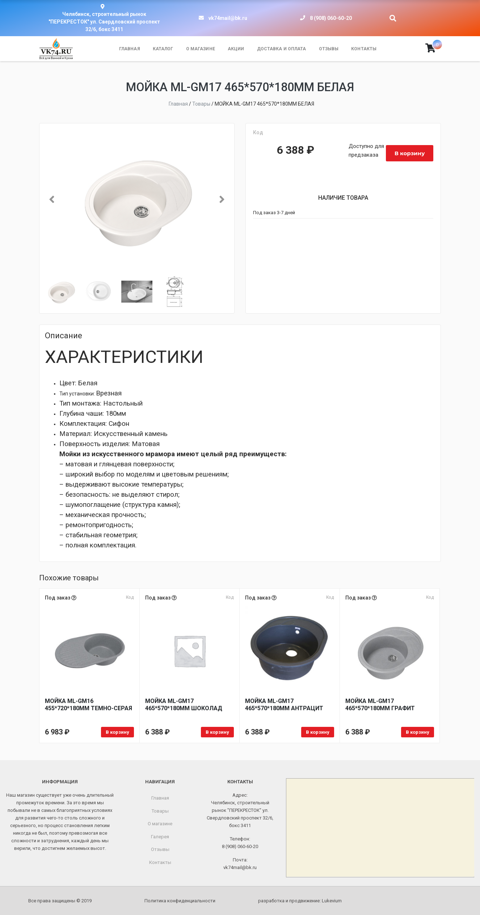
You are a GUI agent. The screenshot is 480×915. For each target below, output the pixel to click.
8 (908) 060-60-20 (331, 18)
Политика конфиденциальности (179, 900)
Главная (129, 48)
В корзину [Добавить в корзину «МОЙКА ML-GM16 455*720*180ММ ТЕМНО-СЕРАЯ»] (117, 732)
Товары (160, 811)
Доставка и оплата (281, 48)
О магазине (200, 48)
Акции (236, 48)
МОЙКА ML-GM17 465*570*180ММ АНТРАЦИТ (284, 705)
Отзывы (329, 48)
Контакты (363, 48)
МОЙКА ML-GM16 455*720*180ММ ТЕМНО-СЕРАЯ (88, 705)
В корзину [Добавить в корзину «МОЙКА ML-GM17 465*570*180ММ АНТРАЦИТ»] (317, 732)
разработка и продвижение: (300, 900)
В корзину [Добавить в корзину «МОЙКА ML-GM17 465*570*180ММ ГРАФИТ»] (417, 732)
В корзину (410, 153)
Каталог (163, 48)
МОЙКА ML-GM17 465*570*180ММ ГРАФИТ (380, 705)
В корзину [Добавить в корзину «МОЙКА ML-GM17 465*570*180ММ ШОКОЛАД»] (217, 732)
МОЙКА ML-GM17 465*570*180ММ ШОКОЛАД (183, 705)
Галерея (160, 836)
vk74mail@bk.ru (228, 18)
